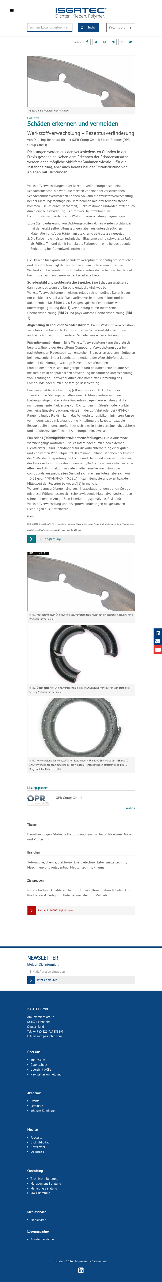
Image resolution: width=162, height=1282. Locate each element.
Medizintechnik (81, 867)
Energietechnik (84, 862)
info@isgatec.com (49, 1036)
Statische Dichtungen (68, 834)
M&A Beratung (40, 1193)
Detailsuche (122, 28)
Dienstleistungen (39, 834)
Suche (87, 28)
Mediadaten (38, 1220)
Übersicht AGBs (40, 1069)
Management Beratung (45, 1183)
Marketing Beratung (43, 1188)
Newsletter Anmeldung (45, 1074)
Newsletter (37, 1147)
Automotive (35, 862)
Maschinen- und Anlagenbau (48, 867)
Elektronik (65, 862)
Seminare (36, 1106)
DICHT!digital (39, 1142)
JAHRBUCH (37, 1152)
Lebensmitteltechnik (111, 862)
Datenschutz (38, 1065)
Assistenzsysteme (42, 1239)
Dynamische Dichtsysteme (104, 834)
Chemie (50, 862)
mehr (129, 808)
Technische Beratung (44, 1179)
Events (34, 1101)
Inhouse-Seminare (42, 1111)
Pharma (99, 867)
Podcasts (36, 1137)
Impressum (37, 1060)
